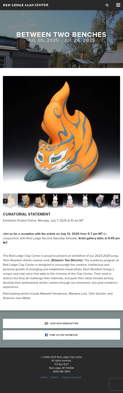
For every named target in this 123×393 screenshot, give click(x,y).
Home (44, 377)
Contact (54, 377)
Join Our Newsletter (62, 323)
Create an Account (71, 377)
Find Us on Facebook (61, 335)
